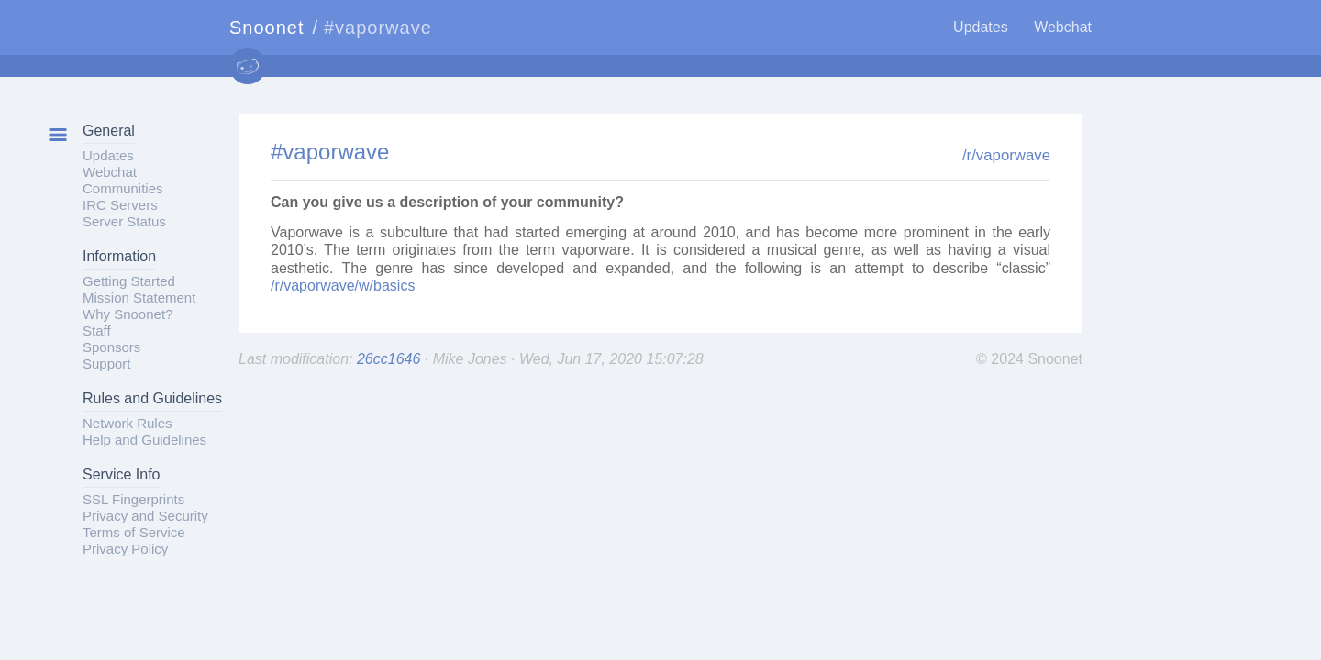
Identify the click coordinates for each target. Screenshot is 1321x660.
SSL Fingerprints (133, 499)
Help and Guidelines (144, 439)
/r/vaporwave (1006, 155)
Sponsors (111, 347)
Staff (97, 330)
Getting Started (129, 281)
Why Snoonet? (127, 314)
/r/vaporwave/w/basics (343, 285)
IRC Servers (120, 205)
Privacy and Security (145, 515)
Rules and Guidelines (152, 398)
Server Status (124, 221)
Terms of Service (134, 532)
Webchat (1063, 27)
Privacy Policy (125, 548)
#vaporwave (330, 151)
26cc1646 (391, 359)
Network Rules (127, 423)
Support (107, 363)
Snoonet (267, 27)
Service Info (121, 474)
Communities (123, 188)
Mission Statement (139, 297)
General (109, 130)
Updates (980, 27)
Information (119, 256)
